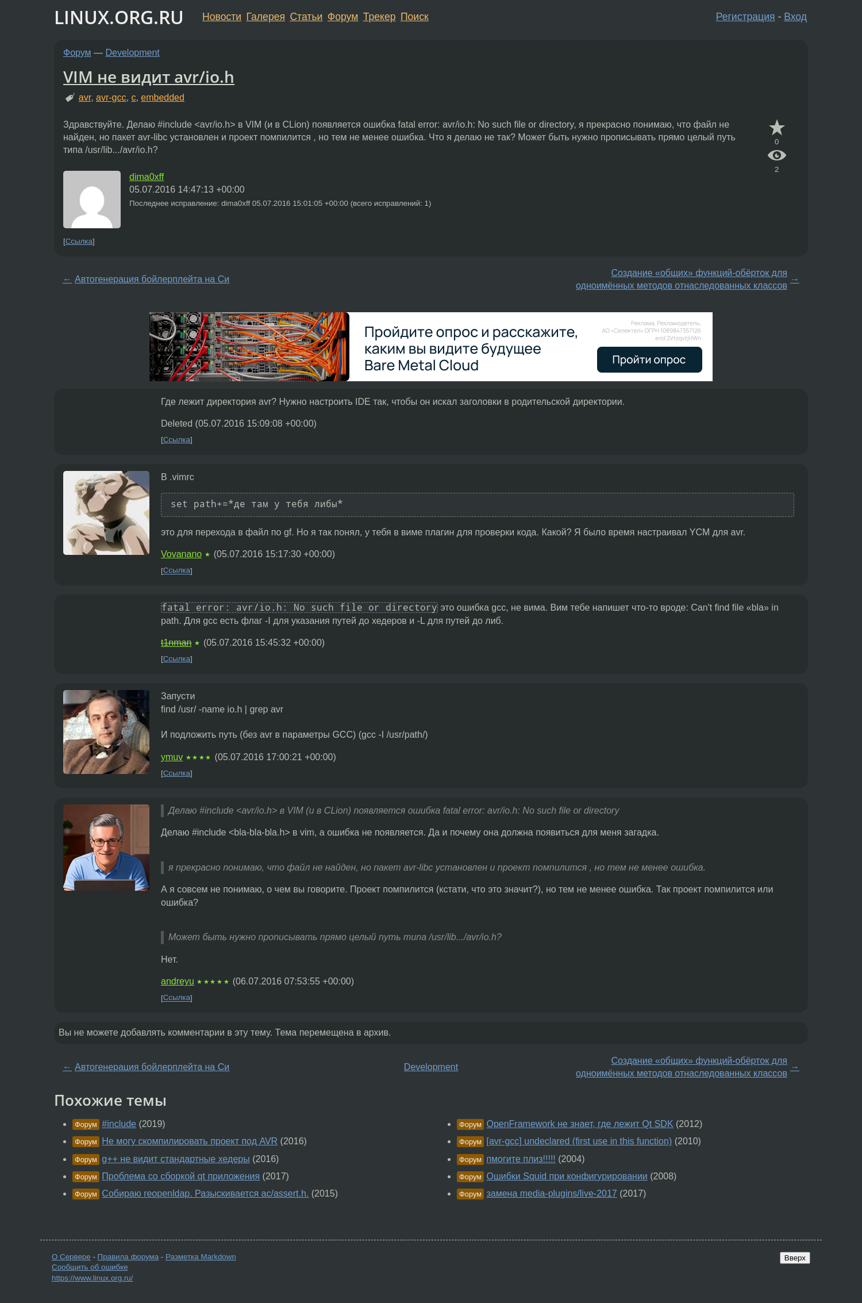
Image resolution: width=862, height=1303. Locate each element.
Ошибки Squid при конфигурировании (566, 1176)
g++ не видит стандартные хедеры (175, 1159)
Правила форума (128, 1256)
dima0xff (146, 177)
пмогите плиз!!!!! (520, 1159)
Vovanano (181, 554)
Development (133, 53)
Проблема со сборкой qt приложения (181, 1176)
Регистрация (745, 16)
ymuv (172, 757)
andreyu (177, 981)
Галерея (266, 16)
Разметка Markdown (201, 1256)
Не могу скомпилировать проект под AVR (190, 1141)
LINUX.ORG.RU (119, 17)
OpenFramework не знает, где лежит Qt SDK (579, 1124)
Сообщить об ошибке (90, 1267)
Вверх (795, 1258)
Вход (795, 16)
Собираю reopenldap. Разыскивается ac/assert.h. (205, 1193)
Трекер (379, 16)
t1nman (176, 642)
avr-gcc (111, 97)
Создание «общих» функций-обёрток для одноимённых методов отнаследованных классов (681, 279)
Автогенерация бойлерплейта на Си (152, 279)
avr (85, 97)
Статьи (306, 16)
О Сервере (71, 1256)
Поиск (415, 16)
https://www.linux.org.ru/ (92, 1278)
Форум (343, 16)
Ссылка (79, 241)
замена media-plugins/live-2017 (551, 1193)
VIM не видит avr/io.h (148, 76)
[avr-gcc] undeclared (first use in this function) (579, 1141)
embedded (162, 97)
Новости (221, 16)
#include (119, 1124)
